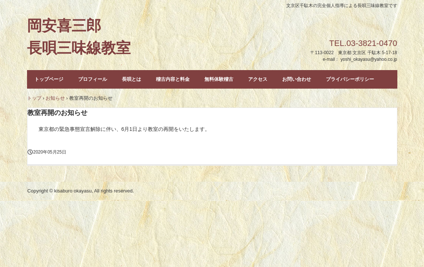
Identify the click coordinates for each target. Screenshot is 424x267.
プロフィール (92, 79)
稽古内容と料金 (173, 79)
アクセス (257, 79)
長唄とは (131, 79)
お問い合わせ (296, 79)
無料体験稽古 (218, 79)
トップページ (48, 79)
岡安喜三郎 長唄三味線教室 (79, 26)
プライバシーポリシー (350, 79)
